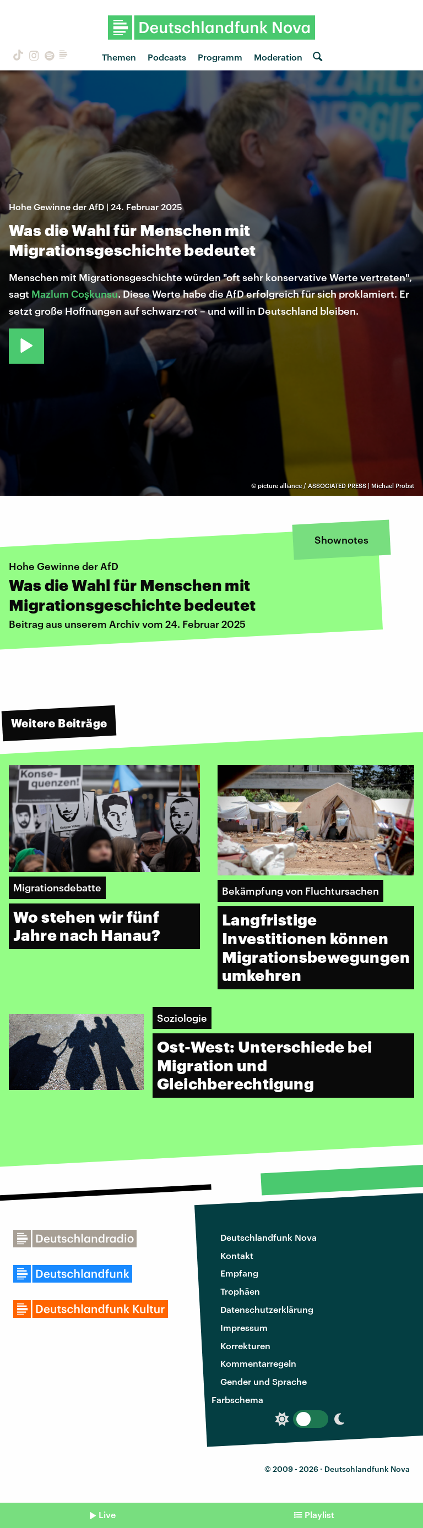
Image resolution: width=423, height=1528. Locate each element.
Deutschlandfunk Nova (268, 1237)
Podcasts (167, 57)
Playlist (319, 1514)
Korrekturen (245, 1345)
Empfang (239, 1273)
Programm (220, 57)
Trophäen (240, 1291)
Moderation (278, 57)
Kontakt (236, 1255)
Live (107, 1514)
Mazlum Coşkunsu (74, 294)
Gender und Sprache (263, 1381)
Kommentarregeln (258, 1363)
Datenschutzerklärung (266, 1309)
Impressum (244, 1327)
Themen (119, 57)
